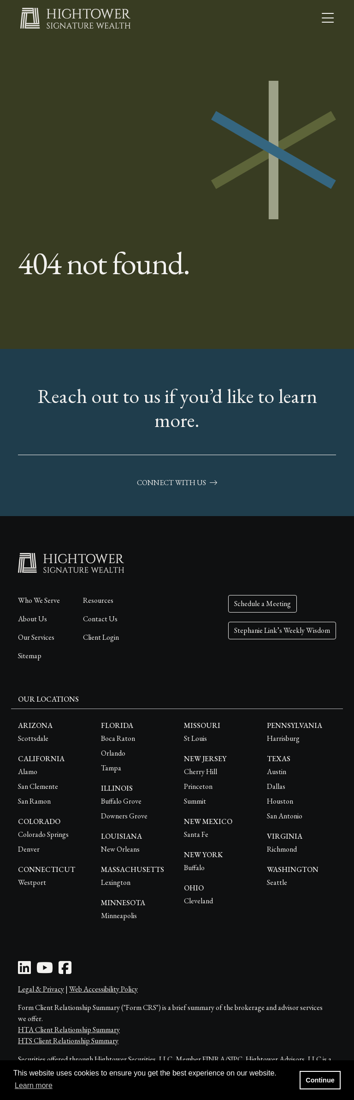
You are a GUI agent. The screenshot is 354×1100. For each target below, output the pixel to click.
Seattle (277, 882)
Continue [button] (320, 1080)
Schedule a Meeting (262, 603)
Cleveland (198, 901)
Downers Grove (124, 816)
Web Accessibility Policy (103, 989)
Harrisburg (283, 738)
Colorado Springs (43, 834)
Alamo (27, 771)
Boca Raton (118, 738)
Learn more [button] (34, 1085)
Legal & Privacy (41, 989)
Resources (98, 600)
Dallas (276, 786)
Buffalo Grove (121, 801)
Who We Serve (39, 600)
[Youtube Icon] (44, 970)
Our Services (36, 637)
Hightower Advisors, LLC (283, 1059)
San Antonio (284, 816)
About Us (32, 619)
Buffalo (194, 867)
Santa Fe (196, 834)
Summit (195, 801)
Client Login (101, 637)
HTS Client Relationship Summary (68, 1041)
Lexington (115, 882)
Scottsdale (33, 738)
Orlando (113, 753)
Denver (29, 849)
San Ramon (34, 801)
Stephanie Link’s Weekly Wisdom (282, 630)
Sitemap (29, 656)
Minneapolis (119, 915)
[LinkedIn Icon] (24, 970)
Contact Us (100, 619)
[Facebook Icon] (65, 970)
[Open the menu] (328, 18)
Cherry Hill (200, 771)
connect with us (177, 482)
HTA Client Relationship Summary (69, 1029)
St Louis (195, 738)
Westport (32, 882)
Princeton (198, 786)
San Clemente (38, 786)
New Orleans (120, 849)
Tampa (111, 768)
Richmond (282, 849)
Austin (276, 771)
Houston (280, 801)
